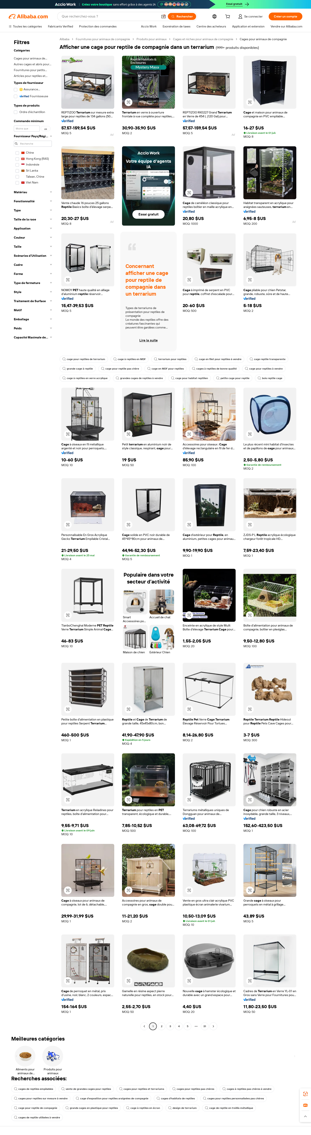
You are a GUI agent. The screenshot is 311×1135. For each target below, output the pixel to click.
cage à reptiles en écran (143, 1108)
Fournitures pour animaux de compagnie (103, 39)
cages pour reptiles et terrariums (141, 1089)
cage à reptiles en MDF (129, 359)
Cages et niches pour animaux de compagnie (203, 39)
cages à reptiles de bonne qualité (214, 368)
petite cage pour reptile (232, 378)
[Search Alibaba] (109, 16)
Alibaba (64, 39)
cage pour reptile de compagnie (35, 1108)
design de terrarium (182, 1108)
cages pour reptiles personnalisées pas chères (233, 1098)
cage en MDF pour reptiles (165, 368)
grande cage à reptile (77, 368)
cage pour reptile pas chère (120, 368)
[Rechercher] (182, 16)
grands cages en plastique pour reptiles (91, 1108)
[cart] (228, 17)
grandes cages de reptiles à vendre (139, 378)
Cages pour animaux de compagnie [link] (263, 39)
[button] (163, 16)
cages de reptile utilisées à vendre (37, 1117)
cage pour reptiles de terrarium (83, 359)
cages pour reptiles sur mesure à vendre (41, 1098)
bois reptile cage (270, 378)
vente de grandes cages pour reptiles (86, 1089)
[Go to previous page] (144, 1026)
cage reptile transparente (268, 359)
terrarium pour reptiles (170, 359)
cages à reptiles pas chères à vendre (246, 1089)
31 (204, 1026)
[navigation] (32, 533)
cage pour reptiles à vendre (264, 368)
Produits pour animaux (151, 39)
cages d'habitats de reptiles (176, 1098)
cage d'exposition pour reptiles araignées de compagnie (112, 1098)
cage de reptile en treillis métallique (229, 1108)
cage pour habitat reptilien (189, 378)
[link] (305, 1094)
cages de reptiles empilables (33, 1089)
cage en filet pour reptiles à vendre (218, 359)
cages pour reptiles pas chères (193, 1089)
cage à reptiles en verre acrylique (85, 378)
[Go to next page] (213, 1026)
